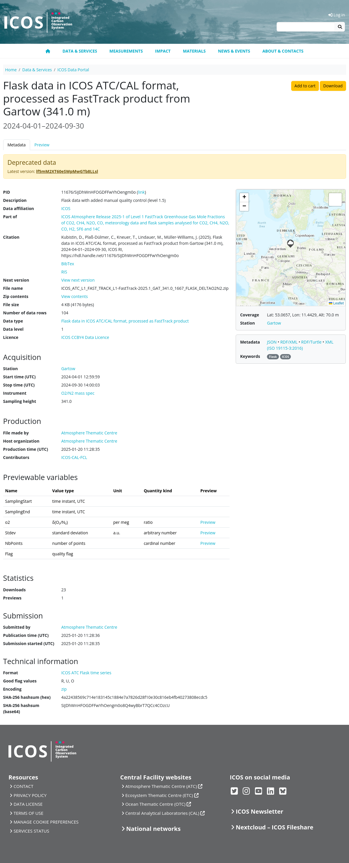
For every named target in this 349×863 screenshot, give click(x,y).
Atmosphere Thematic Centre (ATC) (161, 786)
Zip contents (16, 296)
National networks (153, 829)
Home (11, 69)
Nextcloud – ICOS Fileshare (274, 827)
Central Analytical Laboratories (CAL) (162, 813)
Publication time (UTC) (26, 635)
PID (6, 192)
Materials (194, 51)
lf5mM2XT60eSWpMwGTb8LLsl (67, 171)
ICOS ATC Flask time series (86, 672)
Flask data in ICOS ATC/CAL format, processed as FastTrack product (125, 321)
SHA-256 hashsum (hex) (27, 697)
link (141, 192)
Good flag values (20, 681)
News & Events (234, 51)
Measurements (126, 51)
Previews (12, 598)
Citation (11, 237)
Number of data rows (25, 313)
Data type (13, 321)
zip (64, 689)
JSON (272, 342)
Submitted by (17, 627)
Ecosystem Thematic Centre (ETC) (159, 795)
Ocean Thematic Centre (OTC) (155, 804)
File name (13, 288)
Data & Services (79, 51)
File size (11, 304)
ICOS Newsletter (259, 811)
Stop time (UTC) (19, 385)
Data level (13, 329)
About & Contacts (282, 51)
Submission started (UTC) (28, 643)
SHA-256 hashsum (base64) (21, 708)
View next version (78, 280)
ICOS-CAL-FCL (74, 457)
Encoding (12, 689)
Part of (10, 216)
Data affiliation (18, 208)
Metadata (17, 145)
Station (10, 368)
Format (10, 672)
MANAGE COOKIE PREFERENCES (46, 822)
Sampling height (19, 401)
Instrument (15, 393)
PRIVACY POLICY (29, 795)
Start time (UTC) (19, 376)
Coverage (249, 315)
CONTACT (23, 786)
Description (15, 200)
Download (333, 86)
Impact (163, 51)
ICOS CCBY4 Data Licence (85, 337)
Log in (336, 15)
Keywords (250, 356)
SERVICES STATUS (31, 831)
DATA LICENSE (28, 804)
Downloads (14, 589)
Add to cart (304, 86)
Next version (16, 280)
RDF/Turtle (311, 342)
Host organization (21, 441)
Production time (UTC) (25, 449)
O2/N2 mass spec (78, 393)
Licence (10, 337)
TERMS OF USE (28, 813)
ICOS (65, 208)
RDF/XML (289, 342)
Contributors (16, 457)
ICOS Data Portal (73, 69)
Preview (41, 145)
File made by (16, 433)
